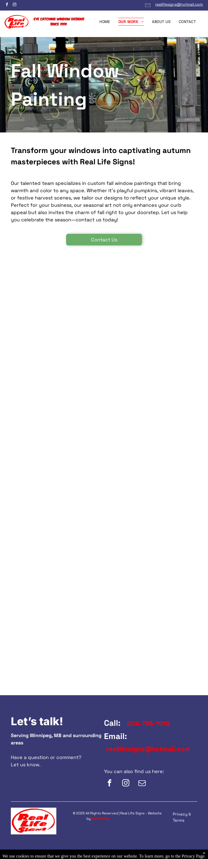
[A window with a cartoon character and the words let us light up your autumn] (155, 314)
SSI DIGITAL (101, 818)
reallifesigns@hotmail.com (179, 4)
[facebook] (6, 5)
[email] (141, 784)
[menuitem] (104, 22)
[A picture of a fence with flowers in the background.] (53, 314)
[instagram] (14, 5)
